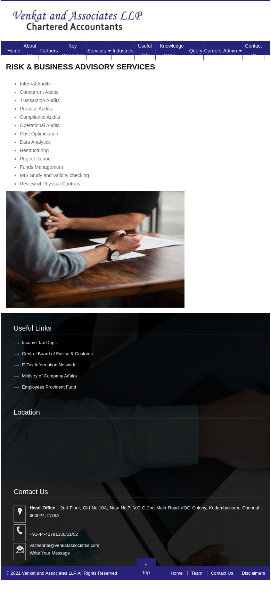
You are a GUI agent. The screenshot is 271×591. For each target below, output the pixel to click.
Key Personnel (72, 50)
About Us (30, 50)
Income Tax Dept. (39, 342)
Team (196, 573)
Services (99, 50)
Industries (123, 50)
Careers (213, 50)
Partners (49, 50)
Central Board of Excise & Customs (57, 353)
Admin (232, 50)
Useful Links (145, 50)
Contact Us (253, 50)
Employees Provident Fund (49, 387)
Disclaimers (253, 573)
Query (195, 50)
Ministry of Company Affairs (49, 375)
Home (13, 50)
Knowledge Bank (172, 50)
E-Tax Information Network (48, 364)
